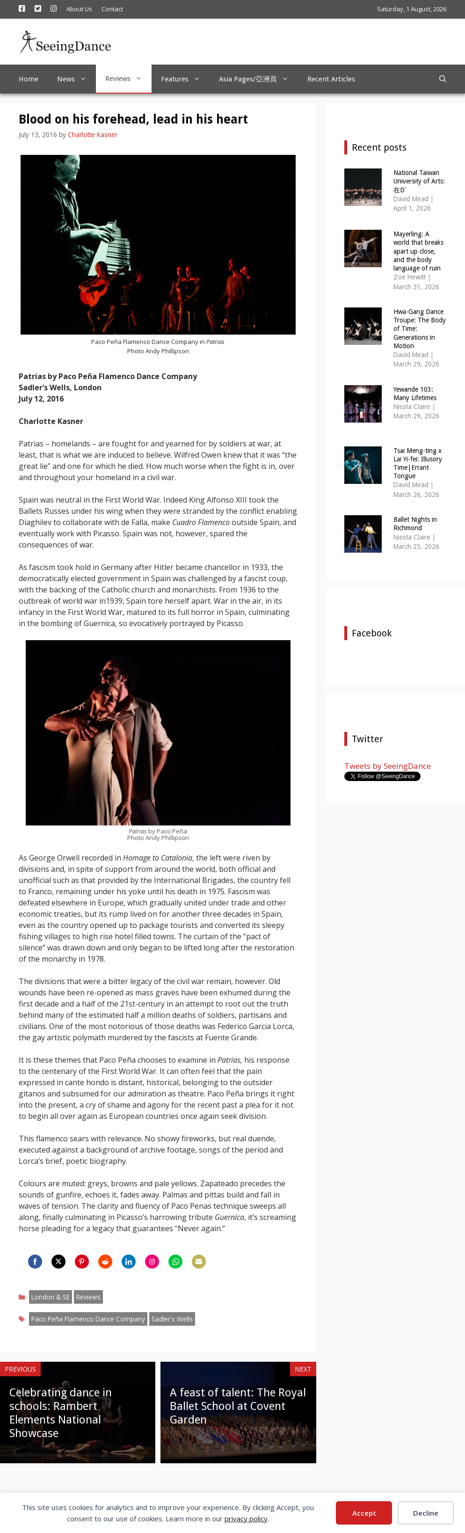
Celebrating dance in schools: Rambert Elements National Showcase (60, 1412)
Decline (425, 1513)
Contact (112, 9)
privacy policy (246, 1518)
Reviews (128, 79)
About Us (79, 9)
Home (28, 79)
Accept (364, 1513)
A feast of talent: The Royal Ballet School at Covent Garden (238, 1406)
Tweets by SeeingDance (387, 765)
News (76, 79)
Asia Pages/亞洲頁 (258, 79)
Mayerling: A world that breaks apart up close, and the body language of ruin (418, 251)
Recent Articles (331, 79)
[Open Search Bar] (443, 79)
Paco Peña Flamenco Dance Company (88, 1318)
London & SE (50, 1296)
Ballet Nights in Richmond (415, 524)
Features (185, 79)
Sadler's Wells (172, 1318)
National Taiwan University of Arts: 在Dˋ (419, 181)
